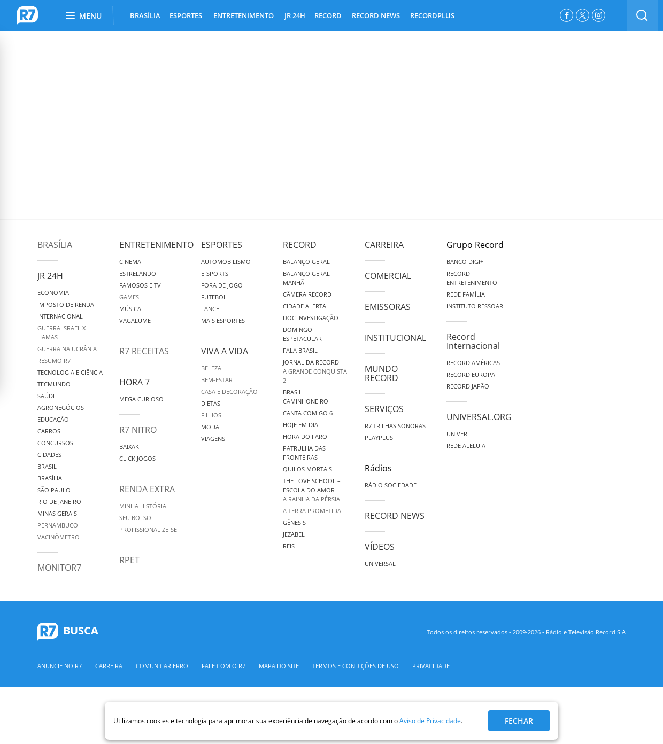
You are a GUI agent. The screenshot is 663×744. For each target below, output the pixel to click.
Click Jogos (137, 458)
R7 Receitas (144, 351)
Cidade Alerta (304, 306)
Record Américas (473, 363)
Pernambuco (57, 525)
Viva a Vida (224, 351)
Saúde (46, 396)
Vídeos (380, 547)
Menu (84, 16)
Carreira (384, 245)
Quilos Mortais (307, 469)
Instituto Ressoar (474, 306)
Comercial (388, 276)
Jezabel (294, 534)
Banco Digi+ (464, 262)
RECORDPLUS (432, 15)
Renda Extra (147, 489)
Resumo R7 (54, 360)
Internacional (60, 316)
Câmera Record (307, 294)
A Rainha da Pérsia (311, 499)
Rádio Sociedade (391, 485)
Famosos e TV (140, 285)
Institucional (395, 338)
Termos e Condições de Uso (355, 666)
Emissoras (388, 307)
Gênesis (294, 522)
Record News (395, 516)
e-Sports (214, 273)
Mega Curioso (141, 399)
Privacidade (431, 666)
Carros (48, 431)
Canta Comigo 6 (308, 413)
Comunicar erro (162, 666)
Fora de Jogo (222, 285)
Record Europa (470, 374)
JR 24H (294, 15)
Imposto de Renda (65, 304)
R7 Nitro (138, 430)
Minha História (142, 506)
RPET (129, 560)
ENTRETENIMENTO (243, 15)
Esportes (221, 245)
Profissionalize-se (148, 529)
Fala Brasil (300, 350)
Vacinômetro (58, 537)
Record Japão (467, 386)
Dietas (210, 403)
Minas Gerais (57, 513)
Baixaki (130, 447)
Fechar (519, 721)
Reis (289, 546)
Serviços (384, 409)
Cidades (49, 455)
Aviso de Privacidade (430, 720)
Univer (456, 434)
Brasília (54, 245)
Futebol (214, 297)
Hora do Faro (305, 436)
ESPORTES (185, 15)
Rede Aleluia (465, 445)
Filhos (211, 415)
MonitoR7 (59, 568)
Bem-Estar (217, 380)
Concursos (55, 443)
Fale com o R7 (223, 666)
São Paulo (54, 490)
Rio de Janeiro (59, 502)
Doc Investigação (310, 318)
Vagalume (135, 320)
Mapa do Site (279, 666)
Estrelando (137, 273)
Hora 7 (134, 382)
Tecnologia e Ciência (70, 372)
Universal (380, 564)
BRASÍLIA (145, 15)
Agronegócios (60, 408)
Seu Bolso (135, 518)
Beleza (211, 368)
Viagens (213, 439)
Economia (53, 293)
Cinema (130, 262)
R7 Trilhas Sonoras (395, 426)
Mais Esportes (223, 320)
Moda (210, 427)
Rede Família (465, 294)
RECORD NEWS (376, 15)
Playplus (379, 437)
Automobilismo (226, 262)
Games (129, 297)
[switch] (642, 15)
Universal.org (479, 417)
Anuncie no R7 (59, 666)
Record (300, 245)
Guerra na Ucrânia (67, 349)
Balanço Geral (306, 262)
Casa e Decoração (229, 391)
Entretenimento (156, 245)
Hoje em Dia (300, 425)
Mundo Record (381, 373)
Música (130, 309)
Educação (53, 419)
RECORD (328, 15)
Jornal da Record (311, 362)
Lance (210, 309)
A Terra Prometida (312, 511)
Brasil (47, 466)
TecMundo (54, 384)
